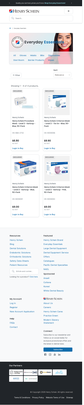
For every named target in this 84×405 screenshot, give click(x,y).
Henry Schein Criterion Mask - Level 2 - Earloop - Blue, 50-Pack (25, 190)
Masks (33, 55)
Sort (56, 70)
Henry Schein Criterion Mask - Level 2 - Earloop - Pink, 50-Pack (57, 190)
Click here (34, 277)
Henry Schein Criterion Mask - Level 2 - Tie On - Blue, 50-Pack (57, 123)
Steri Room (18, 60)
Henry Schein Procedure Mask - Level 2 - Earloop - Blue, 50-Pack (23, 123)
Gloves (23, 55)
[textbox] (41, 18)
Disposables (54, 55)
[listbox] (62, 75)
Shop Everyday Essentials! (54, 3)
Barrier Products (36, 60)
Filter (17, 75)
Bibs (42, 55)
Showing (24, 86)
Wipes (51, 60)
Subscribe (58, 349)
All (14, 55)
